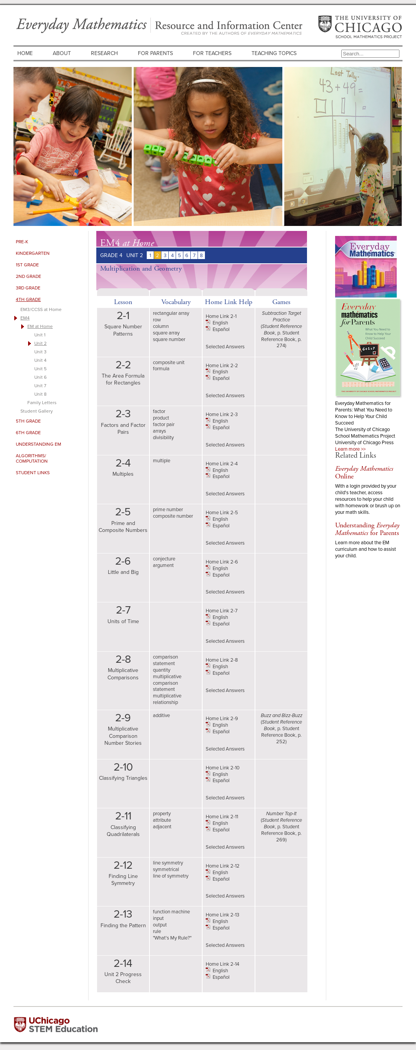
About (62, 53)
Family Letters (42, 402)
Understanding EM (38, 444)
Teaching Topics (274, 53)
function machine (171, 911)
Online (364, 472)
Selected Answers (225, 346)
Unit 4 (40, 360)
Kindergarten (33, 253)
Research (104, 53)
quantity (161, 670)
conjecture (164, 558)
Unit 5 (40, 368)
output (160, 924)
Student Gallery (36, 411)
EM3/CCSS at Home (41, 309)
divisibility (163, 437)
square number (169, 339)
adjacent (162, 826)
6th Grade (28, 432)
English (220, 322)
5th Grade (28, 421)
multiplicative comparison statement (167, 683)
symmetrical (166, 869)
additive (161, 715)
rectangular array (171, 313)
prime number (168, 509)
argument (163, 565)
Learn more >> (350, 449)
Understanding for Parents (367, 529)
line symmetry (168, 862)
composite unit (169, 362)
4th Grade (28, 299)
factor (159, 411)
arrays (159, 431)
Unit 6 (40, 377)
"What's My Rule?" (172, 937)
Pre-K (22, 241)
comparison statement (165, 660)
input (158, 918)
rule (157, 931)
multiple (161, 460)
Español (221, 329)
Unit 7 (40, 385)
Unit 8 (40, 394)
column (161, 326)
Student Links (33, 472)
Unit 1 (39, 334)
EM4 (25, 317)
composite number (173, 516)
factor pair (163, 424)
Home (25, 53)
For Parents (155, 53)
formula (161, 368)
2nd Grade (28, 276)
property (162, 813)
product (161, 417)
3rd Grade (28, 287)
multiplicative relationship (167, 699)
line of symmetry (170, 875)
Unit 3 (40, 351)
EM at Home (40, 326)
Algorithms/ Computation (32, 458)
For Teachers (212, 53)
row (157, 319)
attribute (162, 820)
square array (166, 332)
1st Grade (27, 264)
